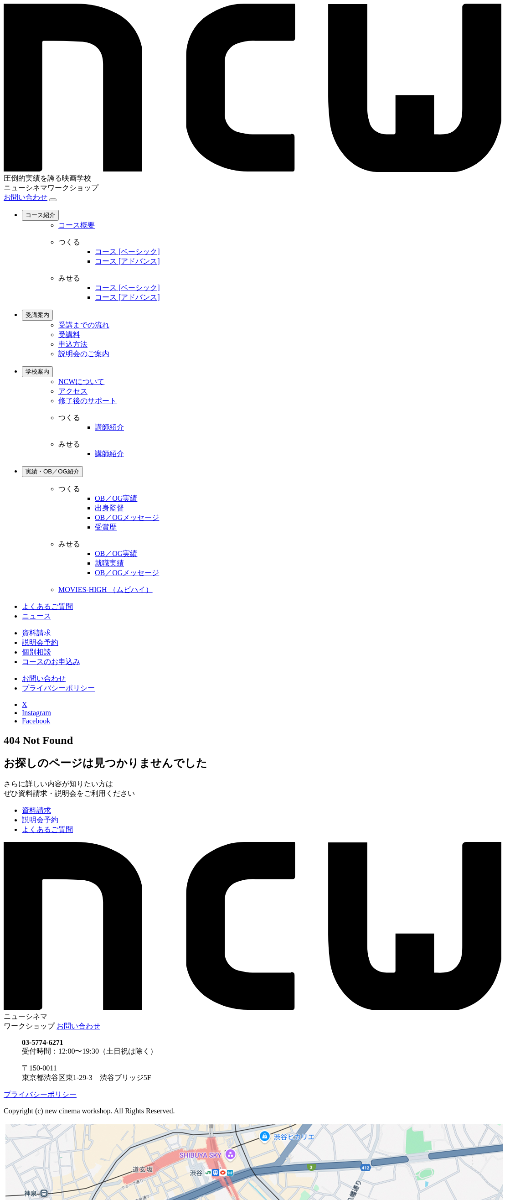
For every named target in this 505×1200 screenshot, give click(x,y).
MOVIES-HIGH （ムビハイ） (105, 589)
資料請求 (36, 633)
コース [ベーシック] (127, 251)
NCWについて (81, 381)
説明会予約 (40, 642)
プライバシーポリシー (58, 688)
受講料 (69, 334)
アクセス (73, 391)
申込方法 (73, 344)
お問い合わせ (25, 197)
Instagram (36, 713)
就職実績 (109, 563)
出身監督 (109, 508)
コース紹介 (40, 215)
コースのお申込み (51, 661)
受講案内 (37, 315)
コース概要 (76, 225)
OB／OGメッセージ (127, 517)
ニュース (36, 616)
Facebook (36, 721)
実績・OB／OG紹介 (52, 471)
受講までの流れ (83, 325)
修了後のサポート (87, 401)
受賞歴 (106, 527)
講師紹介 (109, 427)
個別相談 (36, 652)
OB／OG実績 (116, 498)
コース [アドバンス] (127, 261)
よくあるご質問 (47, 606)
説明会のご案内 (83, 354)
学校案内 (37, 371)
